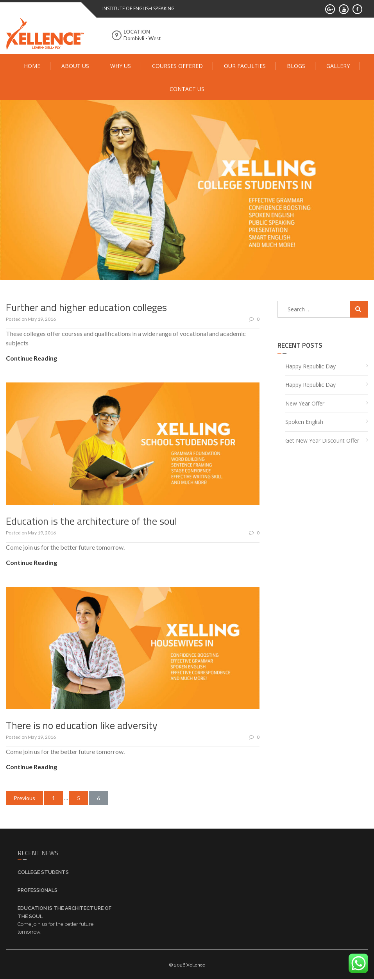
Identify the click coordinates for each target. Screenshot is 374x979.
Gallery (338, 66)
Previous (24, 796)
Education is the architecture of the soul (91, 519)
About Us (75, 66)
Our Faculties (245, 66)
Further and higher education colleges (86, 305)
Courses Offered (177, 66)
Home (32, 66)
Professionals (37, 889)
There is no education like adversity (81, 723)
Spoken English (304, 420)
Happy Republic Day (310, 364)
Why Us (120, 66)
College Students (43, 871)
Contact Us (187, 89)
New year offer (304, 402)
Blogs (296, 66)
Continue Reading (31, 357)
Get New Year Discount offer (322, 439)
